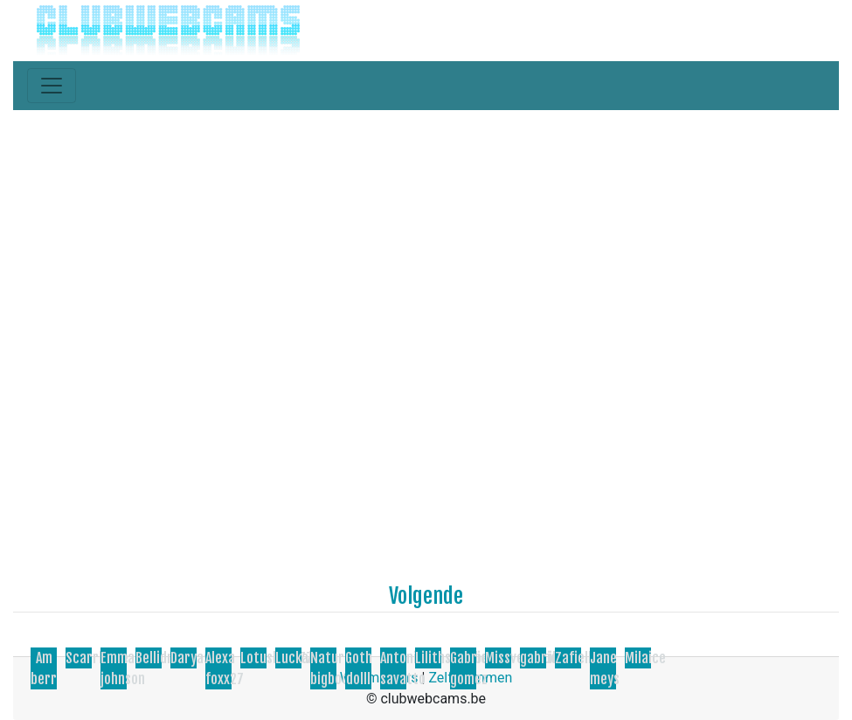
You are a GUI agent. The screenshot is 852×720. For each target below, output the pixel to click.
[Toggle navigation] (51, 85)
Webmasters (379, 677)
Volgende (426, 596)
